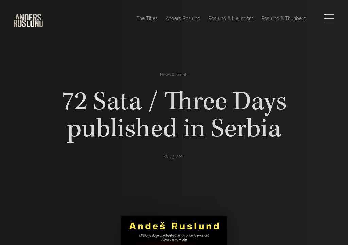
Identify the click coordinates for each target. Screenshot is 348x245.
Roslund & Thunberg (284, 18)
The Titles (147, 18)
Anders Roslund (183, 18)
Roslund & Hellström (231, 18)
